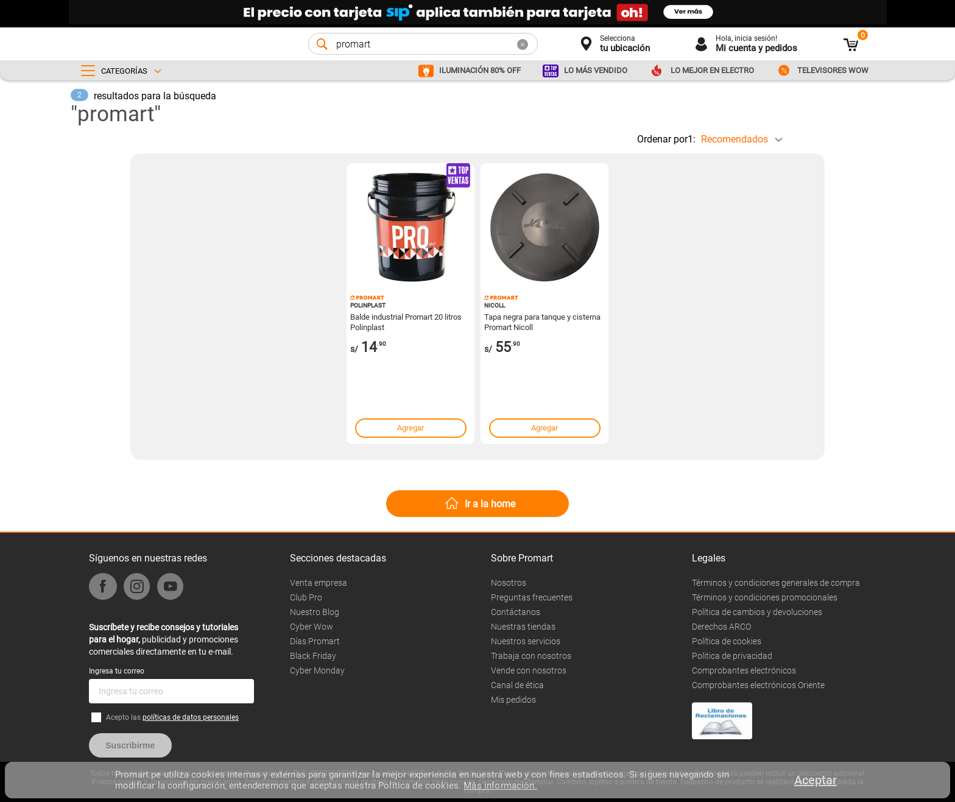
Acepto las (172, 717)
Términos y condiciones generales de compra (776, 583)
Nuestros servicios (525, 641)
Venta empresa (318, 583)
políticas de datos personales (191, 717)
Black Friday (313, 656)
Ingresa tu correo (116, 671)
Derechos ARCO (721, 626)
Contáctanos (515, 612)
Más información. (500, 785)
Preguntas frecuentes (532, 597)
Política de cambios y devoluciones (757, 612)
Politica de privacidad (732, 656)
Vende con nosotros (528, 670)
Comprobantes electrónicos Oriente (758, 685)
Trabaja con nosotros (531, 656)
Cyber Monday (317, 670)
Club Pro (306, 597)
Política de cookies (726, 641)
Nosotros (508, 583)
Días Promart (315, 641)
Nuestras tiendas (523, 626)
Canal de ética (517, 685)
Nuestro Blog (314, 612)
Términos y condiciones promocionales (764, 597)
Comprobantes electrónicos (744, 670)
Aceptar (815, 780)
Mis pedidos (513, 700)
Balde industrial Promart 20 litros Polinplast (406, 321)
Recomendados (734, 139)
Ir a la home (490, 504)
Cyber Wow (311, 626)
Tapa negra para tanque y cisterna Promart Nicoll (542, 321)
